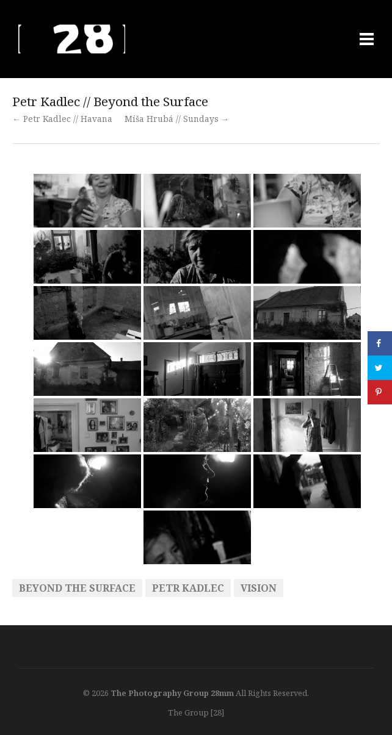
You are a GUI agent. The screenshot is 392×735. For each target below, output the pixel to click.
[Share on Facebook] (380, 343)
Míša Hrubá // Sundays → (177, 118)
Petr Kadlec (188, 588)
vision (259, 588)
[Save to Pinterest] (380, 392)
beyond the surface (77, 588)
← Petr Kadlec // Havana (62, 118)
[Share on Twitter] (380, 368)
